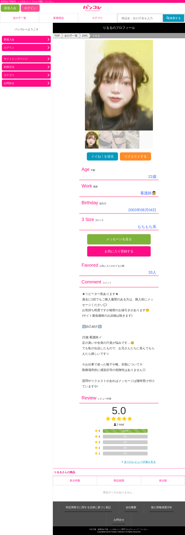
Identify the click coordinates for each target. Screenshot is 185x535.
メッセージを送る (119, 239)
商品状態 (119, 480)
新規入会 (10, 8)
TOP (57, 35)
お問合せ (9, 83)
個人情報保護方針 (161, 507)
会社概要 (131, 507)
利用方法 (9, 66)
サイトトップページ (16, 58)
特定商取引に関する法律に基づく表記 (88, 507)
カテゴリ (97, 17)
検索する (173, 18)
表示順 (163, 480)
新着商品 (58, 17)
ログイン (30, 8)
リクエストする (135, 156)
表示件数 (75, 480)
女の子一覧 (19, 17)
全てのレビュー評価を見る (140, 461)
